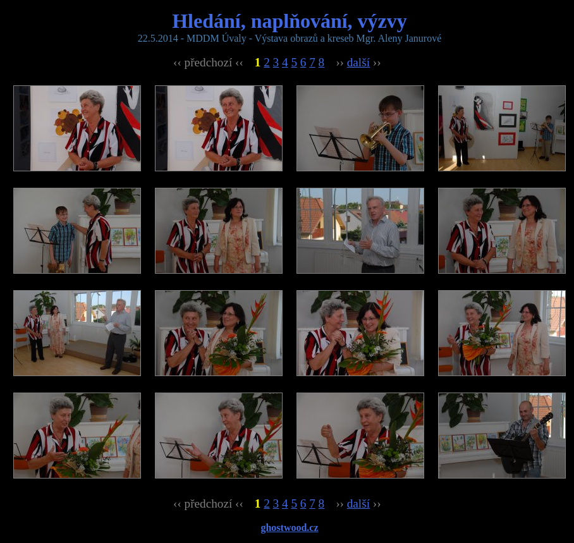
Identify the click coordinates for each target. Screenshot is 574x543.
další (358, 62)
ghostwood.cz (289, 527)
